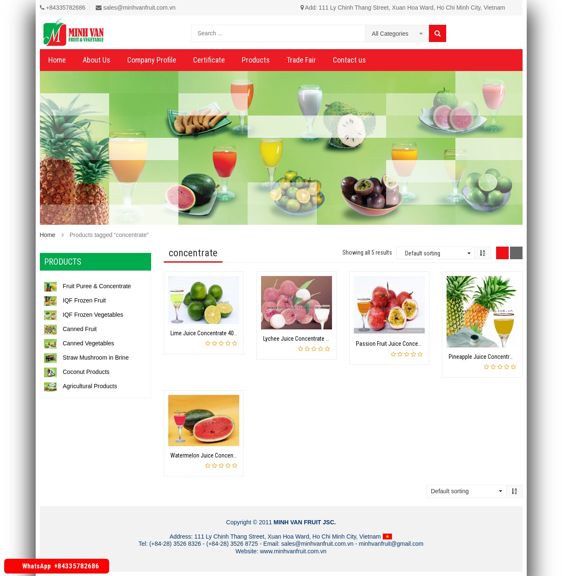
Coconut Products (77, 371)
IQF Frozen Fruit (75, 300)
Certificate (209, 59)
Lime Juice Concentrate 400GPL (208, 333)
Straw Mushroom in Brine (86, 357)
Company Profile (151, 59)
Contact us (349, 59)
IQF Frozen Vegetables (83, 314)
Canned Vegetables (79, 343)
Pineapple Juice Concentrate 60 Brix (491, 356)
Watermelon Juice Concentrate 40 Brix (215, 455)
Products (256, 59)
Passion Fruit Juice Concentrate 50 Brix (402, 343)
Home (57, 59)
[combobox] (397, 33)
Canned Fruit (70, 329)
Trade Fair (301, 59)
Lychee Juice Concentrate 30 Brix (302, 338)
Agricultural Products (80, 386)
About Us (96, 59)
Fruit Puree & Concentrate (87, 286)
